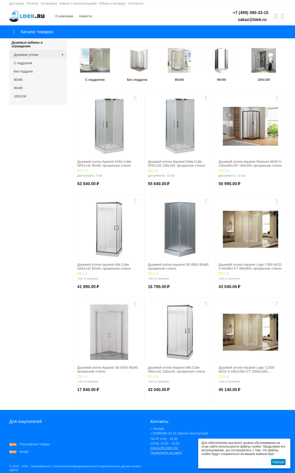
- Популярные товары (29, 444)
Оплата (32, 3)
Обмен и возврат (112, 3)
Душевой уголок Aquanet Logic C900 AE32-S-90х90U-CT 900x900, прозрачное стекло (250, 266)
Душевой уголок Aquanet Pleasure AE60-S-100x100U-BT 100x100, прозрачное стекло (250, 163)
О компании (64, 16)
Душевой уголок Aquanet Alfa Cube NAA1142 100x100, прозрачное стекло (176, 369)
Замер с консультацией (78, 3)
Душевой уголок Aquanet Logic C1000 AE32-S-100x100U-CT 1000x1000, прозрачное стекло (246, 370)
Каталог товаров (36, 32)
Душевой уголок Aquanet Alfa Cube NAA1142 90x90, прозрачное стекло (104, 266)
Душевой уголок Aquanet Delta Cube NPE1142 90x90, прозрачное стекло (104, 163)
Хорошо (278, 462)
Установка (49, 3)
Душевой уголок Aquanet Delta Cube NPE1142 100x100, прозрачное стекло (176, 163)
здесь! (13, 470)
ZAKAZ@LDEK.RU (164, 448)
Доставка (16, 3)
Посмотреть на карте (166, 453)
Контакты (135, 3)
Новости (85, 16)
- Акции (19, 451)
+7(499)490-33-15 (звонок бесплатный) (179, 433)
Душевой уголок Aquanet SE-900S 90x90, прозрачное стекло (108, 369)
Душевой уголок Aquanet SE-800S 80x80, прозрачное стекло (178, 266)
